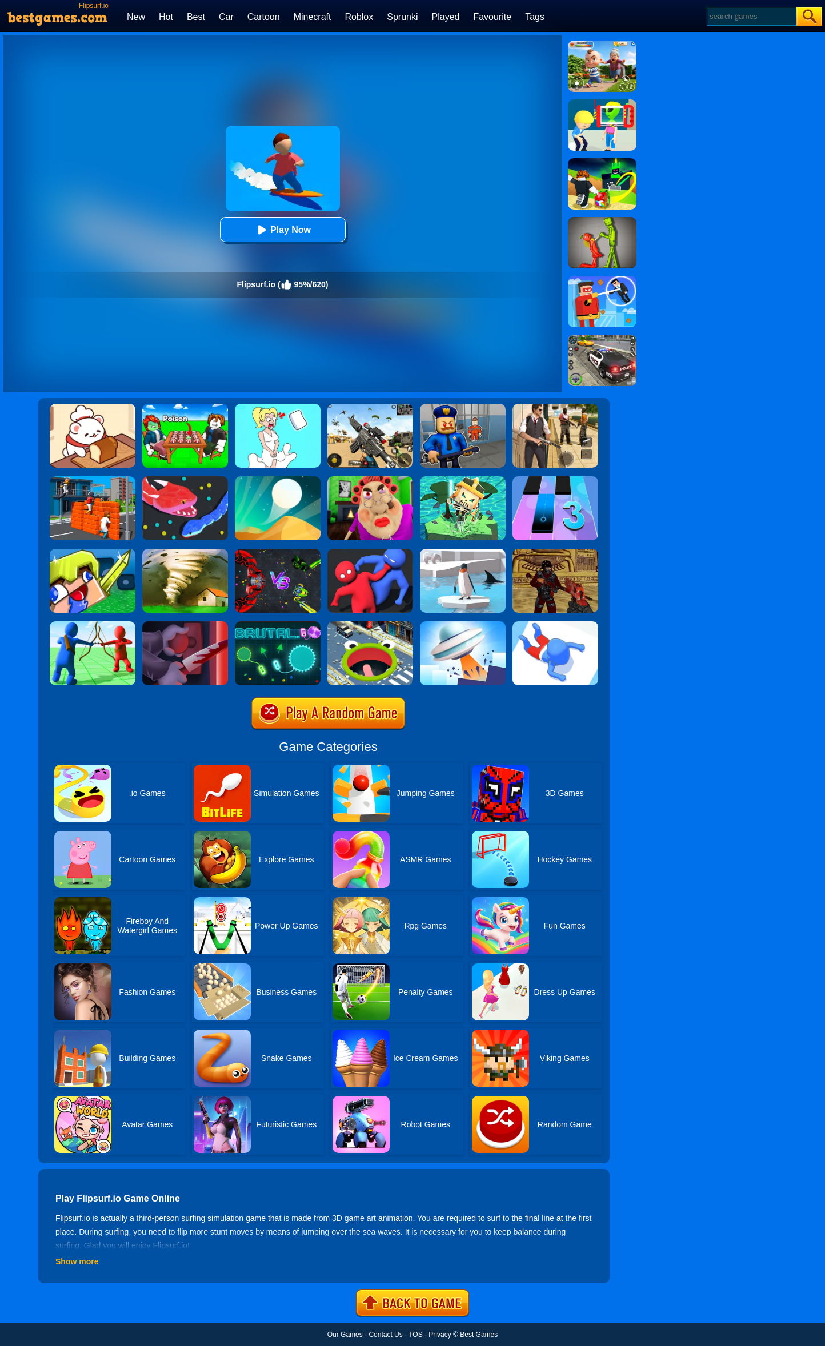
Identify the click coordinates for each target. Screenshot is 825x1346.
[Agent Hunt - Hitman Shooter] (555, 408)
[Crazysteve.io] (92, 553)
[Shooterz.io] (555, 553)
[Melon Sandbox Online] (602, 221)
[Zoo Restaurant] (92, 408)
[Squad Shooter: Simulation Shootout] (370, 408)
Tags (534, 17)
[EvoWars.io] (278, 553)
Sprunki (402, 17)
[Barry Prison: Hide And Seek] (463, 408)
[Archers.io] (92, 625)
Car (226, 17)
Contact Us (385, 1335)
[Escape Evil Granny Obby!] (370, 480)
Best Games (479, 1335)
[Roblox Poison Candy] (185, 408)
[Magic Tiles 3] (555, 480)
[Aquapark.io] (555, 625)
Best (196, 17)
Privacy (439, 1335)
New (136, 17)
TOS (415, 1335)
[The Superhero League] (602, 280)
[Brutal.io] (278, 625)
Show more (76, 1261)
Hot (166, 17)
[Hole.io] (370, 625)
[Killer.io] (185, 625)
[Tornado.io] (185, 553)
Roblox (359, 17)
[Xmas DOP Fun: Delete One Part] (278, 408)
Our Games (345, 1335)
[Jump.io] (92, 480)
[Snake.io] (185, 480)
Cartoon (263, 17)
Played (446, 17)
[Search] (751, 16)
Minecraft (312, 17)
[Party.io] (370, 553)
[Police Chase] (602, 339)
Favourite (492, 17)
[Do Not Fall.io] (463, 480)
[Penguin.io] (463, 553)
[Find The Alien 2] (602, 103)
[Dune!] (278, 480)
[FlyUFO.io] (463, 625)
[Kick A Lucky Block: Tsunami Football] (602, 162)
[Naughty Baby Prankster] (602, 45)
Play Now (282, 230)
